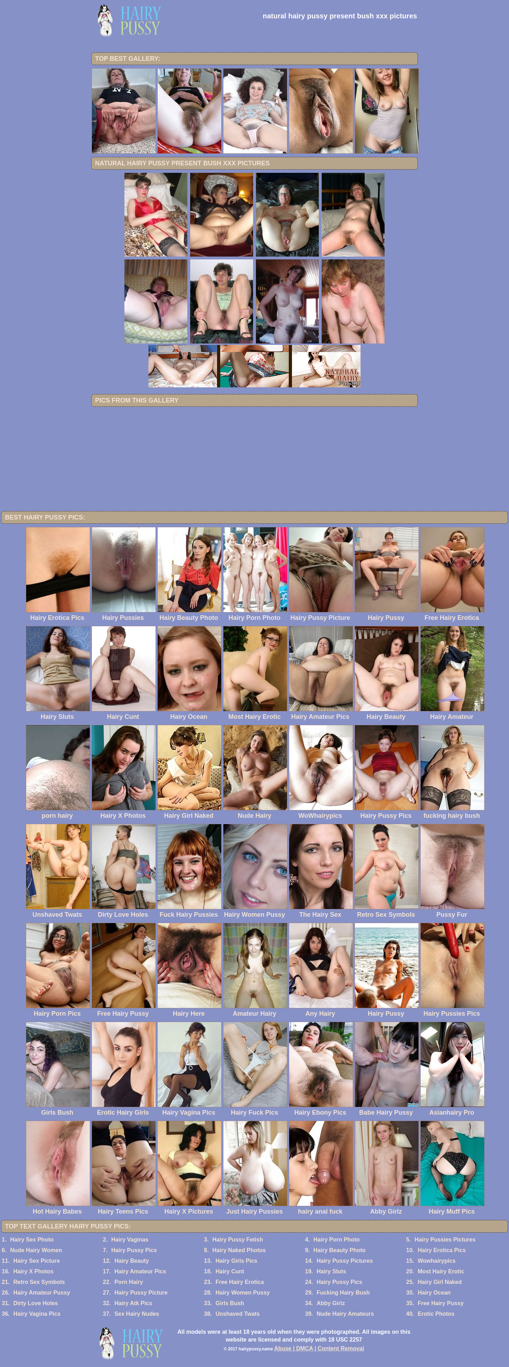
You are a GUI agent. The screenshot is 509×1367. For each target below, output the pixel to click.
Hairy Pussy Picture (141, 1293)
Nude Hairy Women (36, 1250)
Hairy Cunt (230, 1271)
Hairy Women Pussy (243, 1293)
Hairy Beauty (132, 1261)
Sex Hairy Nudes (137, 1314)
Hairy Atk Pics (133, 1303)
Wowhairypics (437, 1261)
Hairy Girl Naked (440, 1282)
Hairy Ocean (434, 1293)
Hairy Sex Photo (32, 1240)
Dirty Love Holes (35, 1303)
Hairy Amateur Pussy (41, 1293)
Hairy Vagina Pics (36, 1314)
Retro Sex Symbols (39, 1282)
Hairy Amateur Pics (140, 1271)
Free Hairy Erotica (240, 1282)
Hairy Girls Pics (236, 1261)
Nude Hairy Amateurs (345, 1314)
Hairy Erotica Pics (442, 1250)
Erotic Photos (436, 1314)
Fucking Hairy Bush (343, 1293)
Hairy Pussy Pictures (345, 1261)
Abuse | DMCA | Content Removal (319, 1348)
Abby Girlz (331, 1303)
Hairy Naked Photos (239, 1250)
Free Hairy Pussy (441, 1303)
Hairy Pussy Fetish (237, 1240)
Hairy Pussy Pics (134, 1250)
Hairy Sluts (331, 1271)
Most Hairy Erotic (441, 1271)
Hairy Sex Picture (36, 1261)
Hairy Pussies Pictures (445, 1240)
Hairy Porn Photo (337, 1240)
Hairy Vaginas (129, 1240)
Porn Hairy (129, 1282)
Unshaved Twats (238, 1314)
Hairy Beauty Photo (340, 1250)
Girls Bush (230, 1303)
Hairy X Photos (33, 1271)
